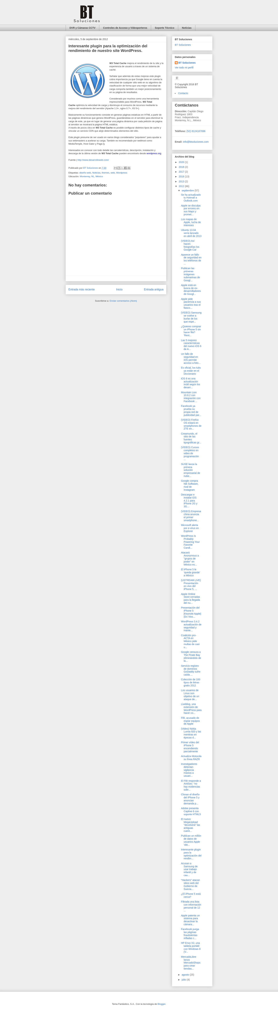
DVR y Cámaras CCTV (82, 27)
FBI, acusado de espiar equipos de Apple (190, 720)
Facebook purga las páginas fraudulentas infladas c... (190, 933)
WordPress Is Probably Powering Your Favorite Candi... (190, 541)
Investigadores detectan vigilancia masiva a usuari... (189, 770)
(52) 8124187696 (195, 131)
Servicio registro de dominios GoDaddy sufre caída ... (190, 670)
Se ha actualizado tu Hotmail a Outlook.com (191, 197)
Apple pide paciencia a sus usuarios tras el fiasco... (191, 303)
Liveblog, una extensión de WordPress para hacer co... (191, 708)
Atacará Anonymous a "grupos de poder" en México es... (190, 558)
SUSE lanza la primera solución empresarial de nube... (190, 470)
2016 (182, 176)
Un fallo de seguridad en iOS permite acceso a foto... (191, 358)
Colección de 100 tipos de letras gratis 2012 (190, 682)
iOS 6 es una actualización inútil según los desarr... (190, 383)
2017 (182, 171)
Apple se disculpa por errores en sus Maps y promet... (191, 210)
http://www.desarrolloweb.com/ (93, 160)
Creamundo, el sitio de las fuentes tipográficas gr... (191, 438)
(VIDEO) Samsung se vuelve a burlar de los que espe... (191, 317)
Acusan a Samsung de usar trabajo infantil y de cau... (189, 869)
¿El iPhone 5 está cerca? (191, 895)
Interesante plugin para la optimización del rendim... (191, 854)
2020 (182, 162)
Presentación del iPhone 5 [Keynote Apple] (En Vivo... (191, 612)
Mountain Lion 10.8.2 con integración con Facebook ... (191, 397)
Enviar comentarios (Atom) (123, 300)
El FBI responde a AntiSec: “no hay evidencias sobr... (191, 785)
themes (105, 172)
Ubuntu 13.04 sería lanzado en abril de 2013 (191, 233)
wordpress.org (154, 153)
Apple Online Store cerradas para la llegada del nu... (190, 598)
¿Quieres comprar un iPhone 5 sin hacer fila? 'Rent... (191, 331)
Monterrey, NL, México (91, 176)
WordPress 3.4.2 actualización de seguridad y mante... (191, 626)
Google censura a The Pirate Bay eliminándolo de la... (191, 656)
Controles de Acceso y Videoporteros (125, 27)
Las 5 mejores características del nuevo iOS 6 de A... (191, 345)
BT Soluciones (183, 44)
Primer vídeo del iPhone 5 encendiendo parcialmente (190, 747)
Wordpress (121, 172)
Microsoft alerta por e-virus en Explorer (190, 528)
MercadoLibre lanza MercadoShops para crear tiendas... (190, 962)
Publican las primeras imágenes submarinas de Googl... (190, 274)
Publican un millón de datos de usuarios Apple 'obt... (191, 840)
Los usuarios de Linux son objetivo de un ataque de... (190, 695)
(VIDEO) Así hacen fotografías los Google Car (190, 245)
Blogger (161, 1004)
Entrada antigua (153, 289)
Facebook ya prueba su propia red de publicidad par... (191, 410)
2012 (182, 186)
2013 (182, 181)
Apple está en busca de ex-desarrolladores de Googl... (191, 289)
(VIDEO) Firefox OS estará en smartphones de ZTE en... (191, 424)
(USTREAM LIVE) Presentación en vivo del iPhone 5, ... (191, 584)
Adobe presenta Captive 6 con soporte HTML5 (191, 811)
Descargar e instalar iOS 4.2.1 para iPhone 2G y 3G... (189, 500)
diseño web (85, 172)
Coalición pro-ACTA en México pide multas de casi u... (190, 641)
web (113, 172)
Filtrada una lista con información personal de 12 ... (191, 906)
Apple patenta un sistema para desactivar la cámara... (190, 920)
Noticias (186, 27)
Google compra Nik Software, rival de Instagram (189, 485)
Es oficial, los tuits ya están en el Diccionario (191, 370)
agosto (186, 974)
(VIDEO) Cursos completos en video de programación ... (190, 453)
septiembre (188, 190)
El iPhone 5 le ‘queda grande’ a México (190, 572)
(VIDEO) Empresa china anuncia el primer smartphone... (191, 516)
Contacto (183, 93)
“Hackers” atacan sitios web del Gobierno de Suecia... (190, 884)
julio (184, 979)
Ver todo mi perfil (184, 67)
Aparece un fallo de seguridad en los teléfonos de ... (191, 259)
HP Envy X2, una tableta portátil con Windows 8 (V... (191, 947)
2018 (182, 167)
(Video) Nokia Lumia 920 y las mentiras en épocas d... (191, 733)
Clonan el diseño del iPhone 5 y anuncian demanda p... (190, 799)
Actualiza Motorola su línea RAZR (191, 758)
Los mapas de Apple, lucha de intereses (191, 222)
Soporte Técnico (164, 27)
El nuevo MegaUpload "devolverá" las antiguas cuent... (190, 825)
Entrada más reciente (81, 289)
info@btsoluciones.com (196, 141)
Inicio (119, 289)
